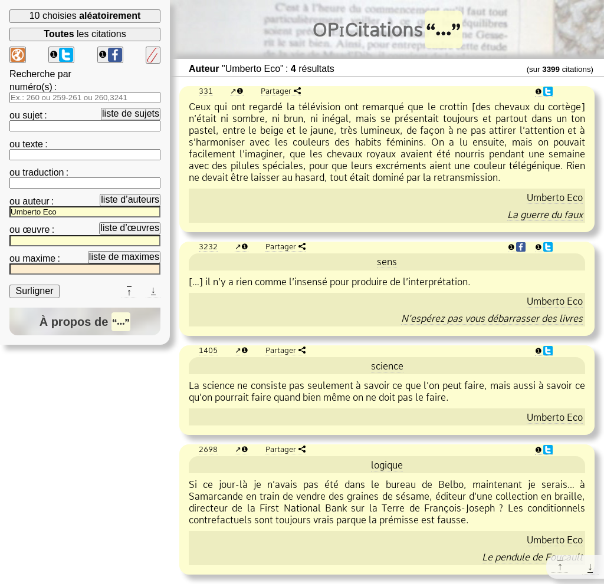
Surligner (34, 291)
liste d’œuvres (129, 228)
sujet (32, 115)
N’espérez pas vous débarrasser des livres (492, 318)
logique (387, 465)
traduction (43, 172)
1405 (208, 350)
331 (206, 90)
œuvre (36, 230)
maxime (38, 258)
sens (387, 262)
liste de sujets (130, 113)
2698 (208, 449)
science (387, 366)
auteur (35, 201)
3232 (208, 246)
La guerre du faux (545, 214)
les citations (85, 34)
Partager (276, 90)
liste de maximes (124, 257)
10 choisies (85, 16)
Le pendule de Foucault (532, 557)
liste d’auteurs (130, 199)
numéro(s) (30, 87)
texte (32, 144)
